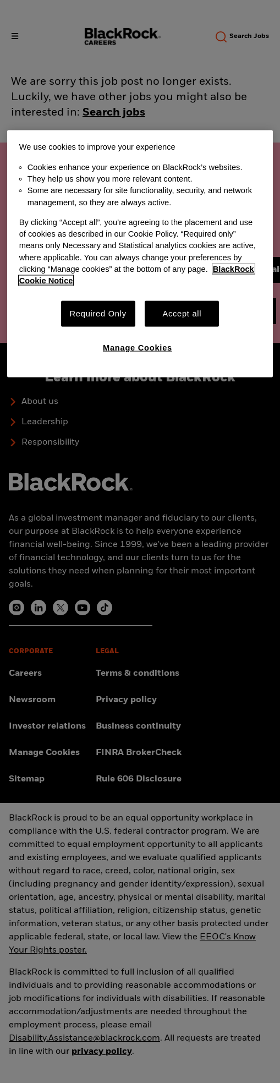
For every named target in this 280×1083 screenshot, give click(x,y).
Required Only (98, 313)
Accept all (181, 313)
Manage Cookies (137, 347)
